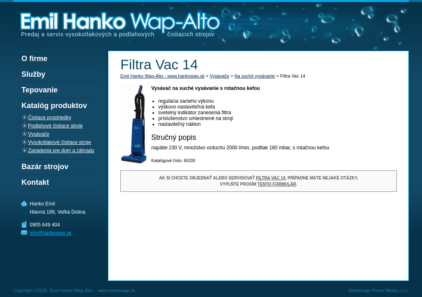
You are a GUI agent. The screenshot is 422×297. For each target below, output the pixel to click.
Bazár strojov (44, 167)
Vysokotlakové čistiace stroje (59, 142)
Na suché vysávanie (254, 75)
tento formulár (277, 184)
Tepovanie (39, 90)
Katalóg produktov (54, 105)
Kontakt (35, 182)
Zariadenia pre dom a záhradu (61, 150)
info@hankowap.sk (51, 233)
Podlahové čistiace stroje (55, 126)
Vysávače (219, 75)
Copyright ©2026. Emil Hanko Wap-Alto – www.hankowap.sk (74, 290)
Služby (33, 74)
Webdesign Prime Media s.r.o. (378, 290)
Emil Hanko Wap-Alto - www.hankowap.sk (162, 75)
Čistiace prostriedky (49, 117)
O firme (34, 58)
